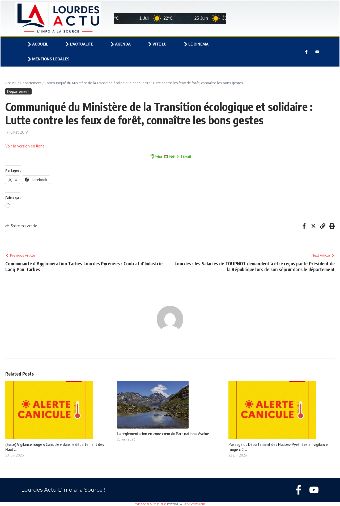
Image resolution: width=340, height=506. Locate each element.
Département (30, 83)
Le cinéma (196, 44)
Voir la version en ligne (25, 146)
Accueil (37, 44)
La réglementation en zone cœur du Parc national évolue (163, 433)
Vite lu (157, 44)
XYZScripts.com (194, 504)
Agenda (120, 44)
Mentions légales (48, 59)
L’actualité (79, 44)
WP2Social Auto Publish (150, 504)
